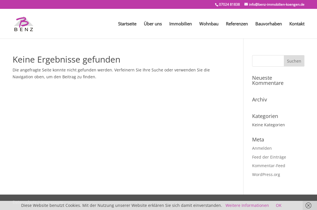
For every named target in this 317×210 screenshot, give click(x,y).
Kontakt (296, 24)
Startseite (127, 24)
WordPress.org (266, 174)
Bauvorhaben (268, 24)
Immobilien (180, 24)
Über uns (153, 24)
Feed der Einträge (269, 157)
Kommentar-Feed (268, 165)
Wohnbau (208, 24)
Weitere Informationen (247, 205)
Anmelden (262, 148)
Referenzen (237, 24)
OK (279, 205)
